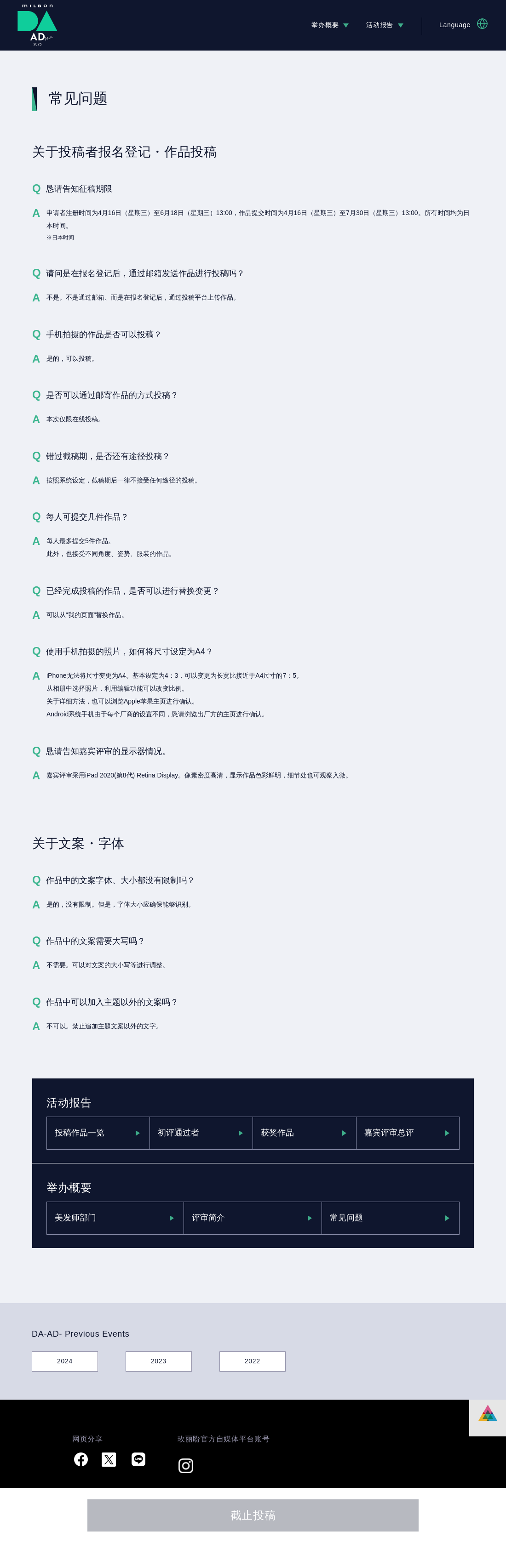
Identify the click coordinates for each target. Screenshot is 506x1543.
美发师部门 (75, 1217)
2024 (65, 1361)
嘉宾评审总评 (389, 1132)
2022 (252, 1361)
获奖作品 (277, 1132)
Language (455, 24)
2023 (159, 1361)
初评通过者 (178, 1132)
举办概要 (325, 24)
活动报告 (379, 24)
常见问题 (346, 1217)
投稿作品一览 (79, 1132)
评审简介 (208, 1217)
